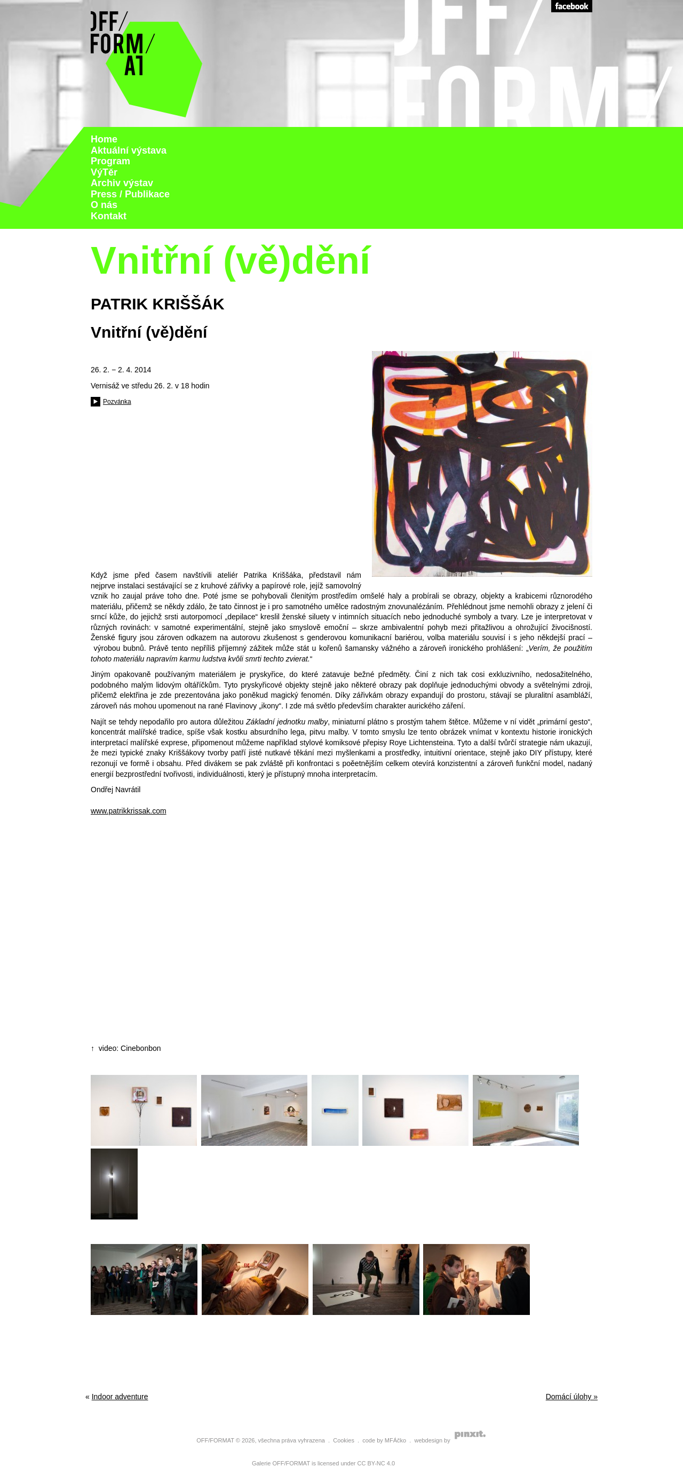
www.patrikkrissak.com (128, 811)
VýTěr (104, 172)
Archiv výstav (122, 183)
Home (104, 139)
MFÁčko (395, 1440)
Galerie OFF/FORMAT (281, 1463)
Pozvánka (117, 401)
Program (110, 161)
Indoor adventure (120, 1396)
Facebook (571, 6)
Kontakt (108, 216)
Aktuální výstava (128, 150)
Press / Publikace (130, 194)
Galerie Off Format (147, 63)
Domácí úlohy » (572, 1396)
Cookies (343, 1440)
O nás (104, 205)
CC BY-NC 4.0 (376, 1463)
